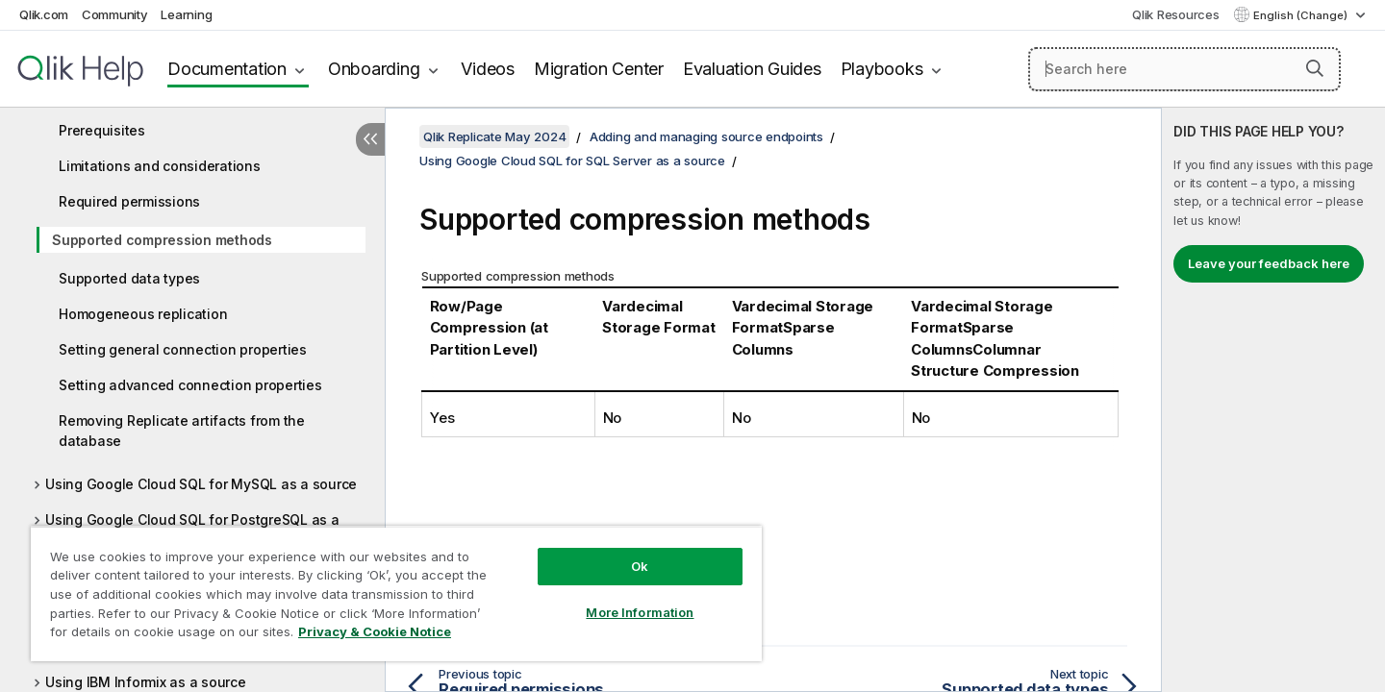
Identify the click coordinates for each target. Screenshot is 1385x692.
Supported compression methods (162, 240)
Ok (639, 566)
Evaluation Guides (752, 69)
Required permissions (129, 201)
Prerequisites (102, 130)
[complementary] (1273, 400)
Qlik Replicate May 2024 (494, 136)
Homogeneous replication (143, 314)
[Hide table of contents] (370, 139)
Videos (488, 69)
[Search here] (1184, 69)
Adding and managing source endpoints (706, 136)
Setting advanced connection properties (190, 385)
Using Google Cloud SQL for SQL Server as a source (572, 160)
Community (115, 14)
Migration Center (599, 69)
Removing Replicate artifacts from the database (182, 430)
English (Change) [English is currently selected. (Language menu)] (1301, 15)
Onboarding (374, 69)
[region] (396, 593)
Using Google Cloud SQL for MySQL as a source (201, 484)
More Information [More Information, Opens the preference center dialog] (639, 612)
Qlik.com (43, 14)
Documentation (227, 69)
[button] (1314, 68)
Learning (186, 14)
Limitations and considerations (160, 166)
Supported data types (129, 278)
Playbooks (882, 69)
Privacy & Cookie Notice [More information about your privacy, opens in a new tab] (374, 631)
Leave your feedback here (1268, 263)
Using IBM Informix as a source (145, 682)
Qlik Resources (1176, 14)
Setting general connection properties (183, 349)
